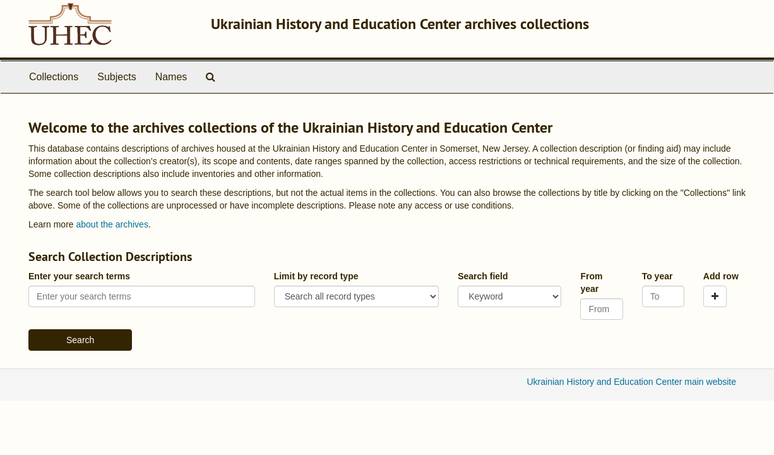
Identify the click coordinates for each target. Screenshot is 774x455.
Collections (53, 76)
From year (591, 282)
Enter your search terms (79, 276)
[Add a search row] (715, 296)
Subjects (116, 76)
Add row (721, 276)
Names (171, 76)
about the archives (112, 224)
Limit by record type (316, 276)
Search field (483, 276)
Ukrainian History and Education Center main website (632, 382)
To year (657, 276)
